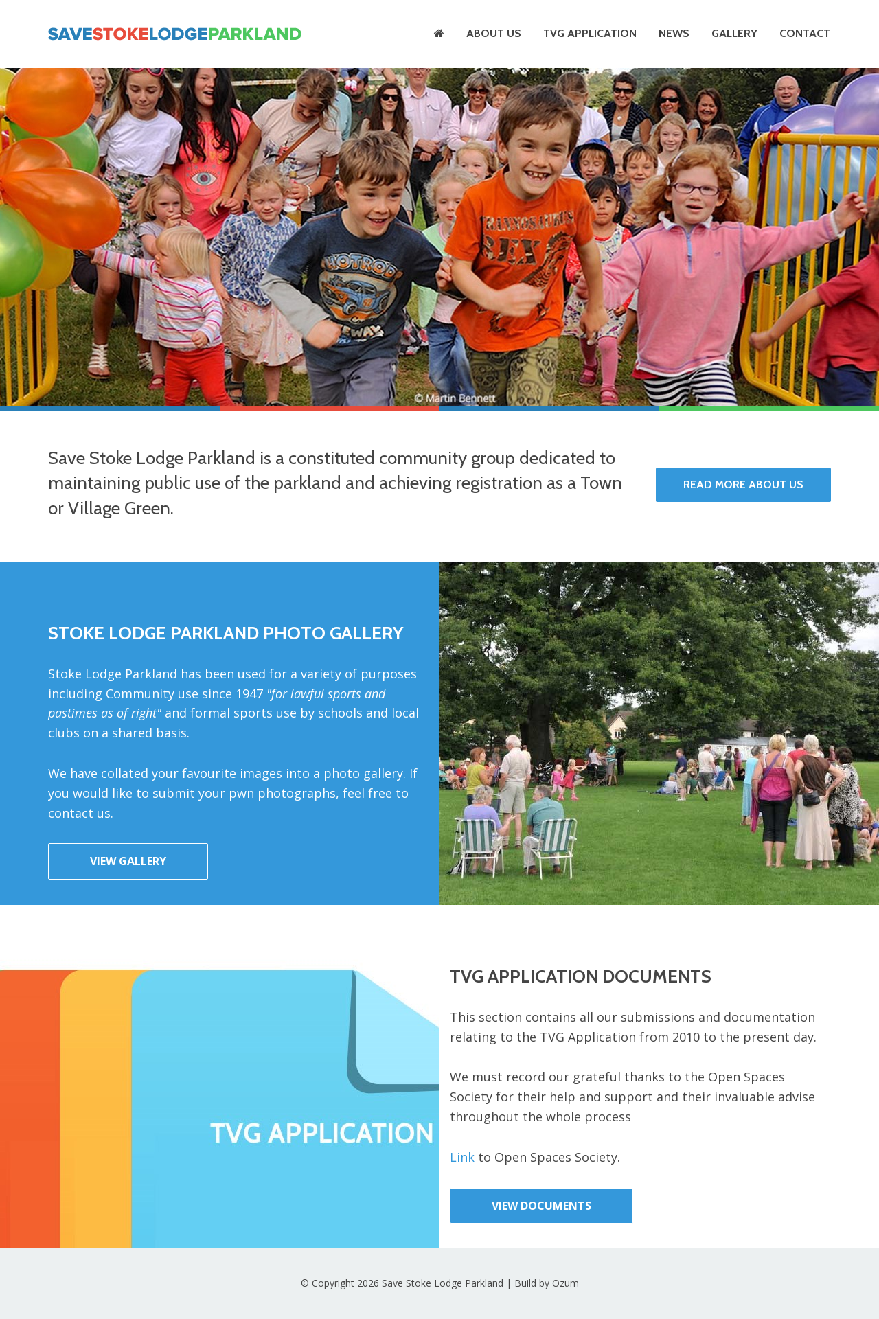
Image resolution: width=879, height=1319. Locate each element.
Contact (804, 33)
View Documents (541, 1205)
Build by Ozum (546, 1282)
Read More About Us (743, 484)
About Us (493, 33)
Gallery (734, 33)
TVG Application (590, 33)
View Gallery (128, 861)
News (674, 33)
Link (462, 1157)
